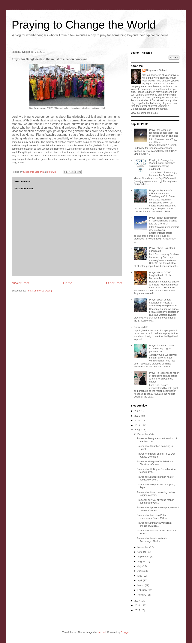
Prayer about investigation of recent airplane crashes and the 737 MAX (163, 220)
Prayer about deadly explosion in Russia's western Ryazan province (162, 302)
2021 (137, 415)
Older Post (114, 283)
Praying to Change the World (84, 24)
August (141, 561)
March (141, 585)
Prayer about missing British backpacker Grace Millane (152, 517)
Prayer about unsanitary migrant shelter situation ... (154, 524)
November (143, 547)
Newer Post (20, 283)
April (140, 580)
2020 (137, 420)
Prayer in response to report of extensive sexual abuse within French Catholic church (164, 377)
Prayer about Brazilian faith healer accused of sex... (155, 478)
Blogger (125, 632)
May (140, 575)
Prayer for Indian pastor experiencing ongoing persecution (162, 348)
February (142, 590)
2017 (137, 600)
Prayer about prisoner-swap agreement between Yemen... (158, 509)
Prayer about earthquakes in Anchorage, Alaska (152, 540)
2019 (137, 425)
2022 (137, 411)
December (143, 434)
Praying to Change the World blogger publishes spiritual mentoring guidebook (162, 164)
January (142, 594)
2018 (137, 430)
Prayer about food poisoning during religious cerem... (156, 494)
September (143, 556)
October (142, 551)
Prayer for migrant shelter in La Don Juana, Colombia (156, 455)
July (139, 566)
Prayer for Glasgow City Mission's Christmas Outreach (155, 463)
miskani (102, 632)
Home (67, 283)
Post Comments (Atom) (39, 290)
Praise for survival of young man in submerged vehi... (155, 501)
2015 (137, 610)
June (140, 570)
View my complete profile (144, 112)
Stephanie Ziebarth (157, 70)
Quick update (141, 327)
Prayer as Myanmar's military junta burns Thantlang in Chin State (162, 193)
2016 (137, 605)
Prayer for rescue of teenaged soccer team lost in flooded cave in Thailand (163, 133)
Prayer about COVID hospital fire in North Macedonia (160, 275)
